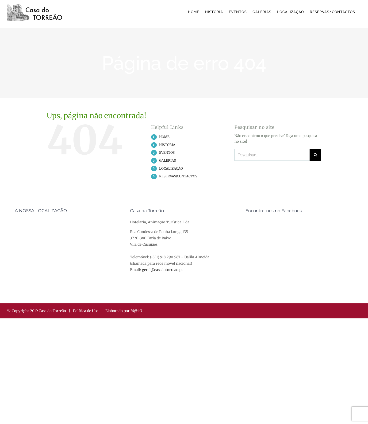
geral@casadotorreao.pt (162, 269)
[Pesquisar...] (272, 155)
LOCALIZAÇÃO (171, 168)
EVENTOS (167, 152)
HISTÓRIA (167, 145)
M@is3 (136, 311)
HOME (164, 137)
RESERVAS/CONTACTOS (178, 176)
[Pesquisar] (315, 155)
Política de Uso (85, 311)
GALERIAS (167, 160)
